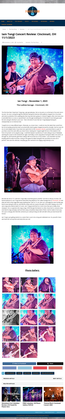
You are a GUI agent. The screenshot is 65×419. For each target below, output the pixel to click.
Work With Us (60, 412)
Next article (57, 378)
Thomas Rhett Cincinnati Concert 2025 (52, 404)
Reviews (52, 21)
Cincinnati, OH (56, 200)
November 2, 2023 (9, 42)
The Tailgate (18, 21)
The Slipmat (34, 21)
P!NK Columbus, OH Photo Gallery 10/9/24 (31, 404)
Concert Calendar (6, 24)
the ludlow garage (47, 373)
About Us (9, 21)
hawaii (19, 373)
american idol (10, 373)
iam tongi (27, 373)
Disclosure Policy (49, 412)
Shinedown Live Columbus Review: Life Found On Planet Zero (10, 405)
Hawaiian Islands (41, 129)
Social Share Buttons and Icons (24, 418)
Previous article (8, 378)
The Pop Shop (13, 29)
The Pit (27, 21)
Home (2, 21)
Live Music (36, 373)
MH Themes (46, 415)
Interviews (44, 21)
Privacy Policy (39, 412)
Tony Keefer (19, 42)
